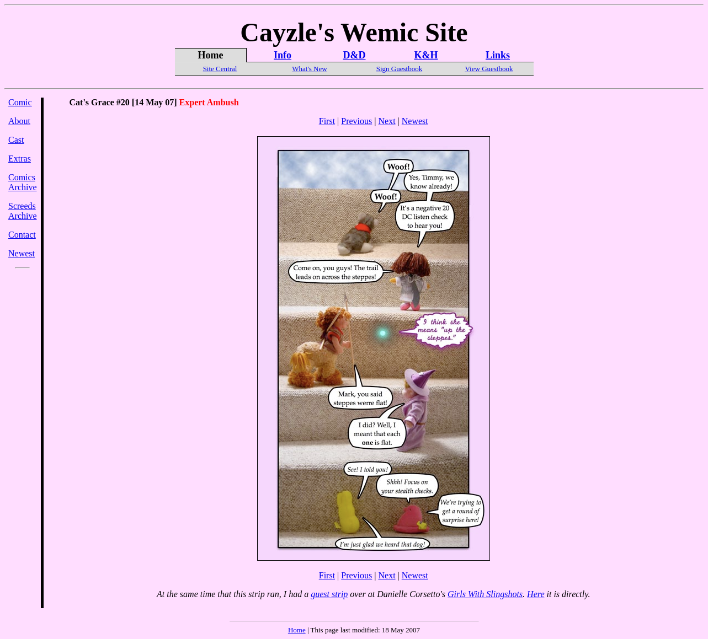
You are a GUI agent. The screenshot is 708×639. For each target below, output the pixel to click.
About (19, 121)
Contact (22, 234)
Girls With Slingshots (485, 594)
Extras (19, 158)
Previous (356, 121)
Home (297, 630)
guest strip (329, 594)
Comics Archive (22, 182)
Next (386, 121)
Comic (20, 102)
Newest (21, 253)
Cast (16, 139)
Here (535, 594)
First (327, 121)
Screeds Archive (22, 211)
